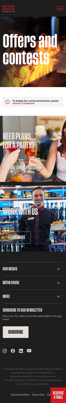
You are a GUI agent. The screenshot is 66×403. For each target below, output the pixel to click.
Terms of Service (35, 384)
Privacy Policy (38, 394)
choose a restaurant (23, 103)
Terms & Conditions (20, 394)
